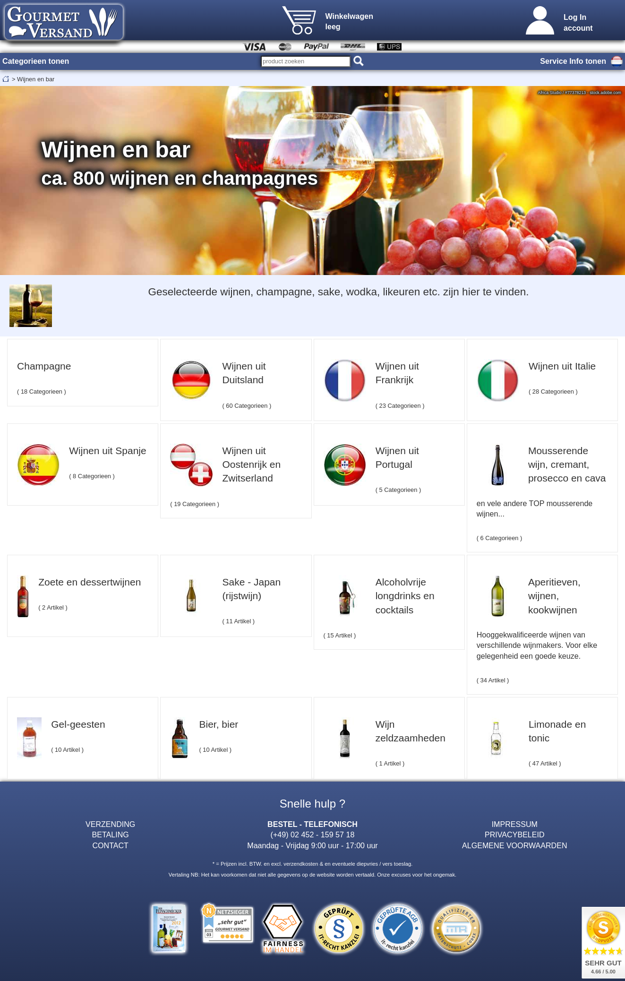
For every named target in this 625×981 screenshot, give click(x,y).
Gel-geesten (78, 724)
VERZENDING (110, 824)
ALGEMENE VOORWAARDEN (514, 845)
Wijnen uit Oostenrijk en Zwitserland (251, 464)
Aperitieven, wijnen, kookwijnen (554, 596)
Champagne (44, 366)
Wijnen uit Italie (562, 366)
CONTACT (110, 845)
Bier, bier (218, 724)
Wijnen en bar (35, 79)
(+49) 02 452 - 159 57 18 (313, 834)
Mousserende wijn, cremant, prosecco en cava (567, 464)
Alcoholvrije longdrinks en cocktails (405, 596)
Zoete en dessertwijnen (89, 582)
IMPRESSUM (515, 824)
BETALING (110, 834)
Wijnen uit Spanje (107, 450)
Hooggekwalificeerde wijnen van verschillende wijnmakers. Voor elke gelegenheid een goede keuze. (537, 645)
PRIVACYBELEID (515, 834)
